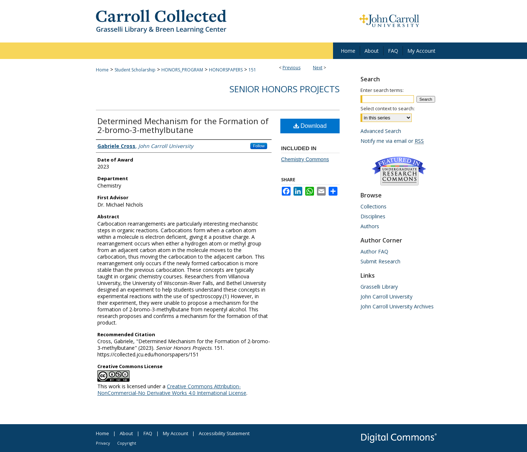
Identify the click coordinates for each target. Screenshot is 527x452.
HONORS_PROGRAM (182, 70)
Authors (369, 226)
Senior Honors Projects (284, 89)
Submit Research (380, 261)
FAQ (147, 433)
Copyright (126, 443)
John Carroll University (386, 296)
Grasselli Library (379, 286)
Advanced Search (380, 130)
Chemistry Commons (305, 159)
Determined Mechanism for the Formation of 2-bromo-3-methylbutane (183, 125)
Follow (259, 146)
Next (317, 67)
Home (102, 70)
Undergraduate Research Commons (399, 171)
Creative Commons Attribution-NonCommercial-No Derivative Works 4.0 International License (171, 389)
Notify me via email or (392, 140)
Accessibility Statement (224, 433)
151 (252, 70)
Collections (373, 206)
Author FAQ (374, 251)
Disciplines (372, 216)
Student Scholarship (135, 70)
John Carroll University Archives (397, 306)
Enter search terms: (382, 90)
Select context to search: (387, 108)
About (126, 433)
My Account (175, 433)
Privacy (103, 443)
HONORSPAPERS (226, 70)
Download (310, 126)
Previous (291, 67)
